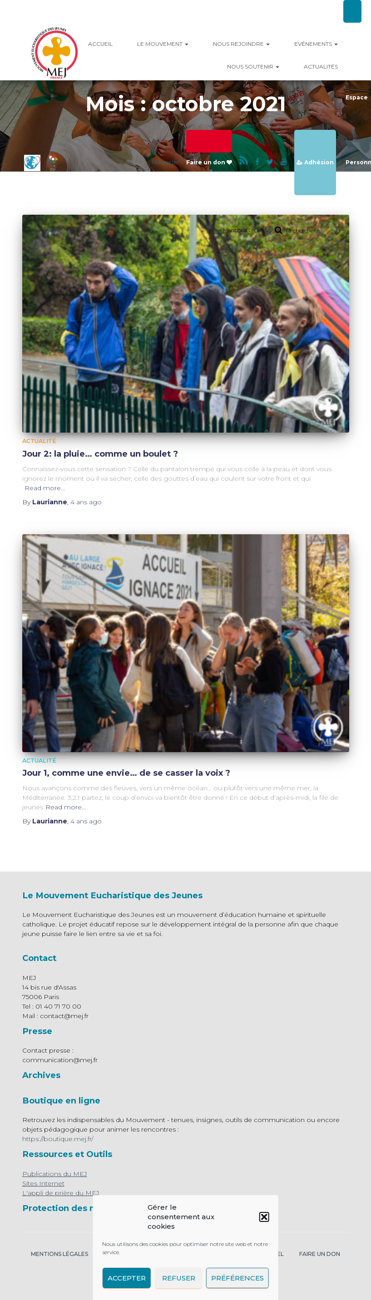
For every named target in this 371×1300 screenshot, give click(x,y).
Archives (41, 1075)
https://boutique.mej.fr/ (57, 1139)
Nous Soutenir (253, 66)
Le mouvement (162, 43)
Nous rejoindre (241, 43)
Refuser (178, 1278)
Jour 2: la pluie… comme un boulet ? (100, 453)
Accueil (100, 43)
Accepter (126, 1278)
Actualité (39, 441)
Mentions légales (59, 1254)
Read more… (45, 488)
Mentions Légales (245, 230)
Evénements (316, 43)
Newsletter (165, 162)
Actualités (321, 66)
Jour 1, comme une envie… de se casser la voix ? (126, 773)
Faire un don (209, 162)
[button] (264, 1216)
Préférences (237, 1278)
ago (86, 502)
